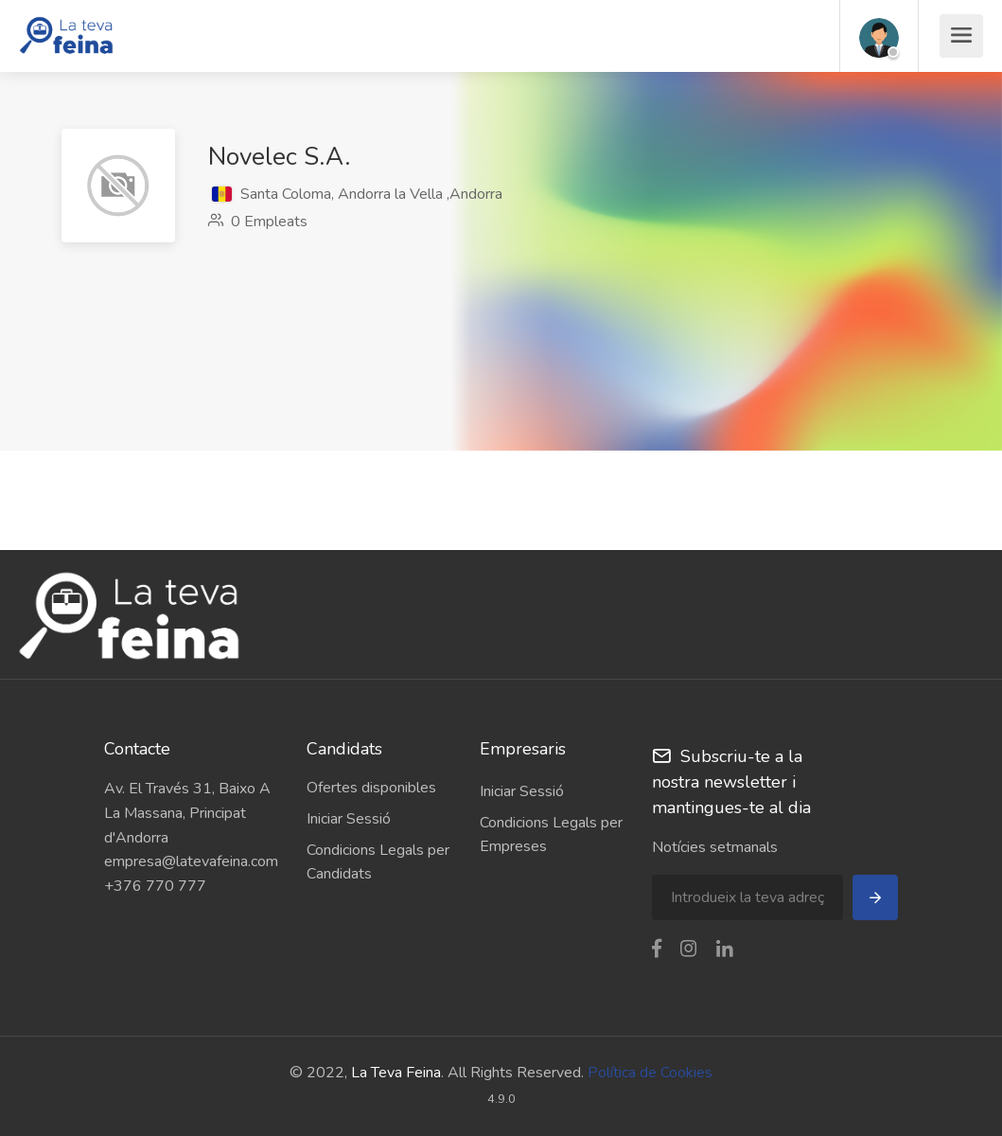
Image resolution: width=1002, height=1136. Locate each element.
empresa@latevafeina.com (191, 861)
